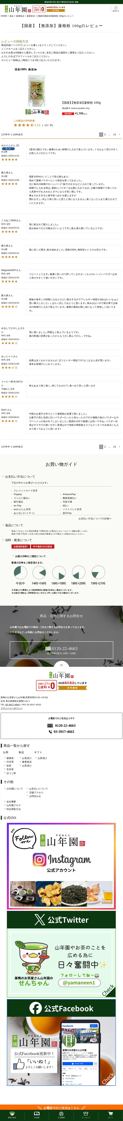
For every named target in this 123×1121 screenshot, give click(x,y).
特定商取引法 (14, 809)
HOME (4, 16)
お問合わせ (35, 796)
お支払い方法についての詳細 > (95, 518)
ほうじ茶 (11, 773)
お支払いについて (38, 788)
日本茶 (10, 762)
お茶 (5, 752)
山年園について (15, 788)
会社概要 (11, 801)
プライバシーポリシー (12, 708)
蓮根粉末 (31, 16)
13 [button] (114, 134)
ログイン (116, 9)
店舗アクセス (36, 792)
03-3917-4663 (12, 704)
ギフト (38, 752)
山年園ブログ (14, 805)
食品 (12, 16)
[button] (119, 134)
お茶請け (27, 758)
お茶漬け (27, 765)
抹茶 (9, 765)
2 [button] (105, 134)
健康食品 (20, 16)
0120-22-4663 (61, 726)
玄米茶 (10, 769)
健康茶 (10, 758)
